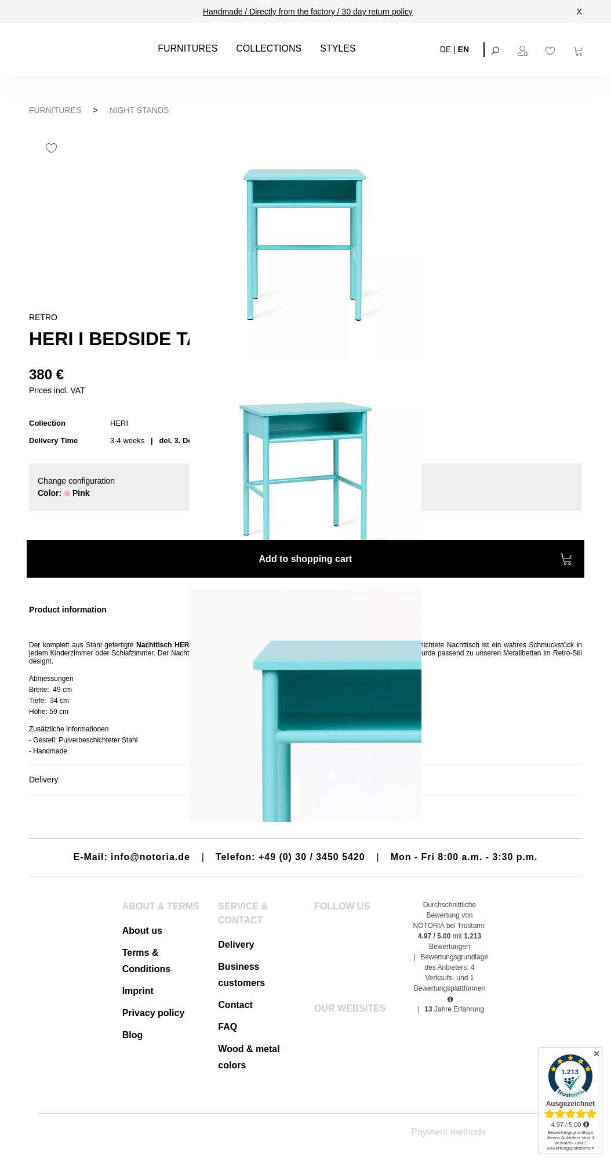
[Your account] (524, 49)
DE (445, 49)
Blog (132, 1035)
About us (142, 931)
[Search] (496, 49)
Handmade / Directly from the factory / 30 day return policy (308, 11)
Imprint (138, 991)
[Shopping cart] (580, 49)
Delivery (236, 944)
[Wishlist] (552, 49)
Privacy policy (153, 1013)
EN (463, 49)
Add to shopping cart (416, 560)
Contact (235, 1005)
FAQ (227, 1027)
